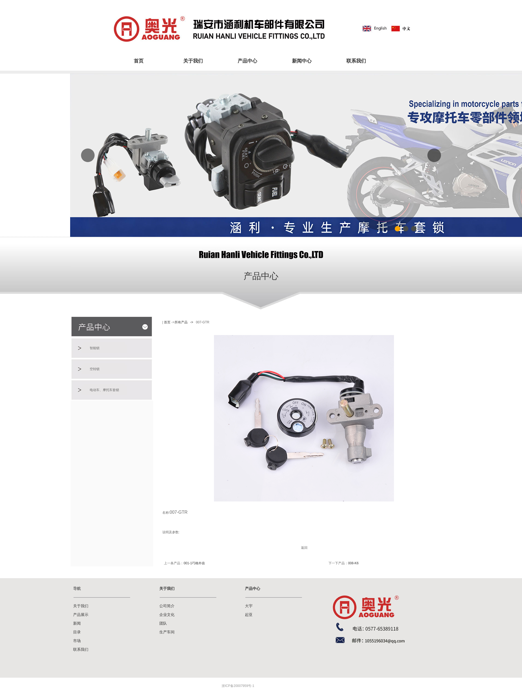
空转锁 (95, 369)
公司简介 (167, 606)
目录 (77, 632)
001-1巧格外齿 (194, 563)
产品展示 (80, 615)
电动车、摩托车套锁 (104, 390)
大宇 (249, 606)
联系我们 (356, 61)
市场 (77, 641)
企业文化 (167, 615)
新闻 (77, 623)
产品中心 (247, 61)
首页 (139, 61)
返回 (304, 548)
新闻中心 (302, 61)
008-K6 (353, 563)
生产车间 (167, 632)
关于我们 (193, 61)
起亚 (249, 615)
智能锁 (95, 348)
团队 (163, 623)
